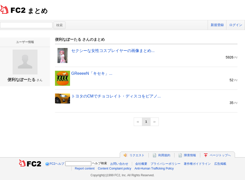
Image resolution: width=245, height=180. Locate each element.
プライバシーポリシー (165, 164)
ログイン (235, 25)
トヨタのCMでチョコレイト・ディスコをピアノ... (116, 96)
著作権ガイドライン (197, 164)
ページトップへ (220, 155)
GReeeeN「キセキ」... (91, 73)
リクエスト (137, 155)
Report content (84, 168)
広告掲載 (220, 164)
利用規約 (164, 155)
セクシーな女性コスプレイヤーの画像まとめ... (112, 50)
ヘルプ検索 (99, 163)
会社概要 (141, 164)
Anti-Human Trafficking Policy (154, 168)
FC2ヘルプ (57, 164)
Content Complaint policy (114, 168)
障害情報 (190, 155)
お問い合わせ (119, 164)
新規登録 (217, 25)
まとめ (38, 10)
